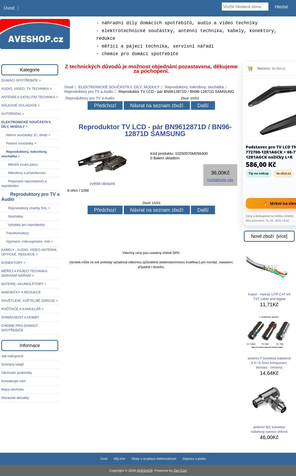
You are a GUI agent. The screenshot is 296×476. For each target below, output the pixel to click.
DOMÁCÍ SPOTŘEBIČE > (21, 80)
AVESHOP (145, 470)
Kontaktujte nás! (13, 381)
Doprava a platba (194, 459)
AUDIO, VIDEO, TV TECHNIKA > (26, 89)
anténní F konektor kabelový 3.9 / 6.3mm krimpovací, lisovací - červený (269, 342)
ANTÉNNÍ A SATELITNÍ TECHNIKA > (29, 97)
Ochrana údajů (12, 364)
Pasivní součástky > (18, 143)
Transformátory (15, 233)
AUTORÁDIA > (12, 114)
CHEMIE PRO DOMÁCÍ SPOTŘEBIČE (19, 328)
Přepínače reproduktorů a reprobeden (24, 183)
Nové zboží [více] (269, 236)
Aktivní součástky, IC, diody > (25, 135)
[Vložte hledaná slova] (245, 7)
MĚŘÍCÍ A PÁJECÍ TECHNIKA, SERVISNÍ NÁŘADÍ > (24, 273)
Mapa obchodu (12, 389)
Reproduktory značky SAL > (25, 208)
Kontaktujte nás (220, 180)
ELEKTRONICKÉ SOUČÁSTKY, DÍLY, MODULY (119, 87)
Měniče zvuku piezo (19, 164)
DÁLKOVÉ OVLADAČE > (20, 105)
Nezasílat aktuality (15, 398)
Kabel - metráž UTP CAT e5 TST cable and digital (269, 276)
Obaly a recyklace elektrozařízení (153, 459)
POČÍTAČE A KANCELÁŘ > (22, 309)
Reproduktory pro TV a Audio (88, 91)
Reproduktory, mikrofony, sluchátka (194, 87)
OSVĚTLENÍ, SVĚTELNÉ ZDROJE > (29, 300)
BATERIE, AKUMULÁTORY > (23, 284)
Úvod (9, 8)
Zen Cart (180, 470)
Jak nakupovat (12, 356)
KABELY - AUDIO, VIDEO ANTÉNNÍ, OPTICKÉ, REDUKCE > (29, 252)
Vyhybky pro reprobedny (23, 225)
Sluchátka (12, 216)
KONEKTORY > (13, 263)
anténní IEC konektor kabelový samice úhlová (269, 409)
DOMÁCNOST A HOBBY (20, 317)
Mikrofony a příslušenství (23, 173)
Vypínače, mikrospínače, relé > (27, 241)
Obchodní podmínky (16, 373)
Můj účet (119, 459)
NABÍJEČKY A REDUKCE (21, 292)
